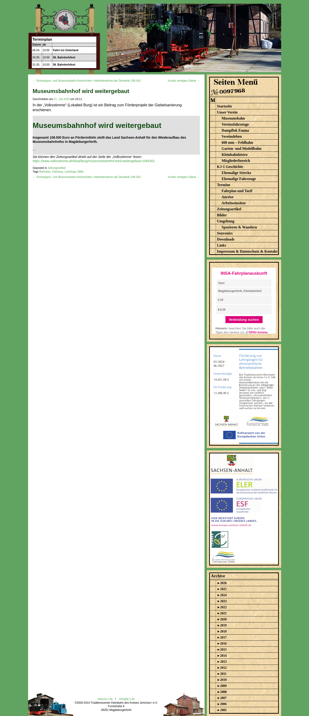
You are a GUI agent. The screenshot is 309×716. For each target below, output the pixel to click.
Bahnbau (44, 171)
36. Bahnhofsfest (64, 57)
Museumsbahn (233, 118)
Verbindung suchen (244, 319)
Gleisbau (57, 171)
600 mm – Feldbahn (237, 142)
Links (221, 245)
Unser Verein (227, 112)
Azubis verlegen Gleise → (184, 80)
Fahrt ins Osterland (65, 50)
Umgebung (225, 221)
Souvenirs (225, 233)
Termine (223, 185)
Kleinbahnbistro (235, 155)
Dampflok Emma (235, 130)
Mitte (81, 171)
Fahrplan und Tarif (237, 191)
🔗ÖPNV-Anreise (256, 332)
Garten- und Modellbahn (242, 149)
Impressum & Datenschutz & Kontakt (247, 251)
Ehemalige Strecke (236, 173)
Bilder (222, 215)
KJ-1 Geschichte (230, 167)
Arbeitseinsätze (233, 203)
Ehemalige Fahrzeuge (239, 179)
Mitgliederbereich (236, 161)
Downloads (226, 239)
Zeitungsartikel (57, 168)
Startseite (224, 106)
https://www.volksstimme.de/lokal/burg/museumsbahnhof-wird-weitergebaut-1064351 (94, 161)
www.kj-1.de (105, 699)
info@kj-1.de (127, 699)
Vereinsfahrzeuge (235, 124)
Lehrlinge (70, 171)
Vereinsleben (231, 136)
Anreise (227, 197)
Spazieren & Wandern (239, 227)
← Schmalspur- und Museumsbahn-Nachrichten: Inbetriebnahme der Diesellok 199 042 (87, 80)
